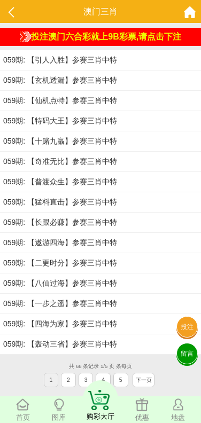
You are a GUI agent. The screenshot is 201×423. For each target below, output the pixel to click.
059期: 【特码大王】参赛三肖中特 (60, 120)
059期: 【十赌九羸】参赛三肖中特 (60, 141)
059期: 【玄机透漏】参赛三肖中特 (60, 80)
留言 (187, 353)
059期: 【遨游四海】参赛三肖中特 (60, 242)
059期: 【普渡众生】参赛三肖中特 (60, 181)
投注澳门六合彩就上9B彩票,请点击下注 (100, 37)
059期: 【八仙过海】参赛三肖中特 (60, 283)
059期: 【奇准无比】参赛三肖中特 (60, 161)
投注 (187, 327)
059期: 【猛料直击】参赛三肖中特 (60, 202)
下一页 (144, 380)
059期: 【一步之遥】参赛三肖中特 (60, 303)
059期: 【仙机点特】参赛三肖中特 (60, 100)
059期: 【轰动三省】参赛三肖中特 (60, 344)
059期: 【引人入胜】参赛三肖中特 (60, 60)
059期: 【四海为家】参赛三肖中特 (60, 323)
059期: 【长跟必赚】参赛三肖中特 (60, 222)
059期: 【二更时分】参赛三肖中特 (60, 262)
